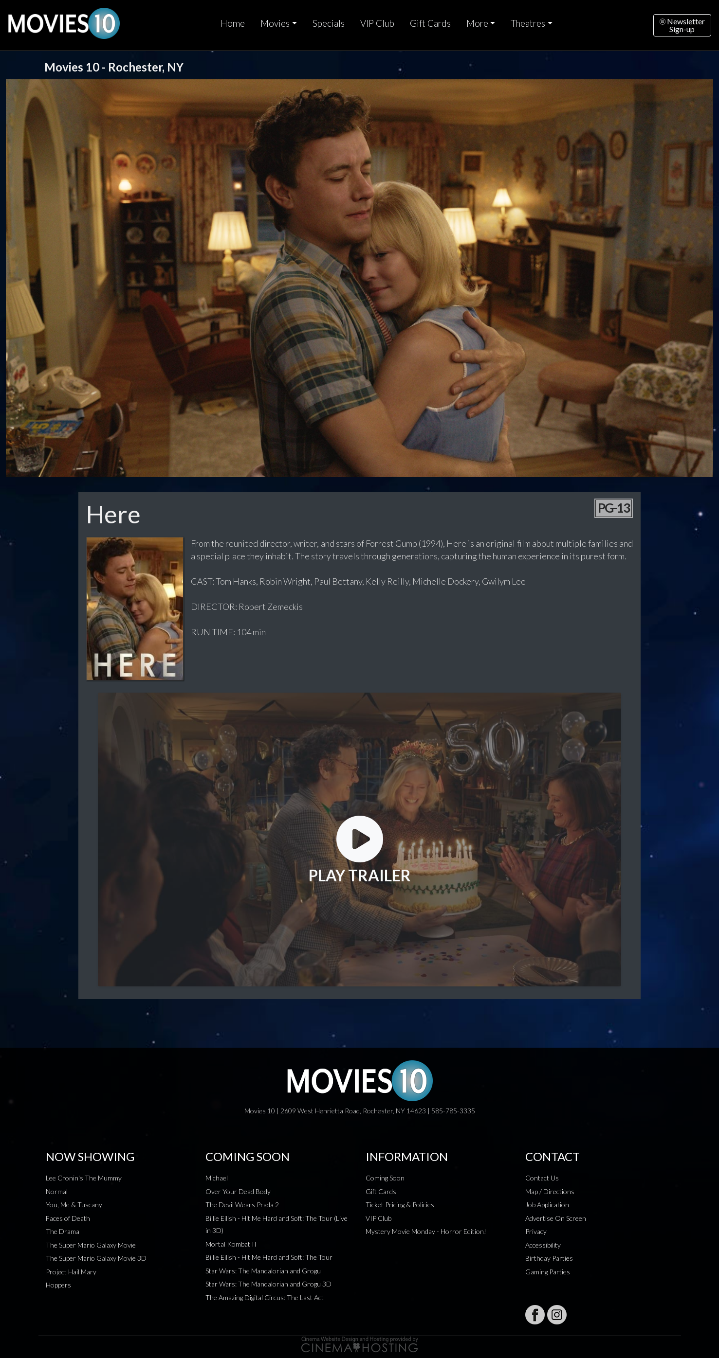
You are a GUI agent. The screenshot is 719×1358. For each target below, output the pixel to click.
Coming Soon (385, 1178)
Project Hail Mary (71, 1272)
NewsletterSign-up (682, 25)
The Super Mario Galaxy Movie (91, 1245)
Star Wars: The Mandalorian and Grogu (263, 1271)
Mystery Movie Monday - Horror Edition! (426, 1231)
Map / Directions (549, 1191)
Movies (275, 23)
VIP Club (377, 23)
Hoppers (58, 1285)
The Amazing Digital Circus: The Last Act (264, 1297)
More (477, 23)
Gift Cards (430, 23)
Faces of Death (68, 1218)
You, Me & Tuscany (74, 1204)
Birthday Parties (549, 1258)
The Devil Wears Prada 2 (242, 1204)
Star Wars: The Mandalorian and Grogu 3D (268, 1284)
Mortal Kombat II (231, 1244)
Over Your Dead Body (238, 1191)
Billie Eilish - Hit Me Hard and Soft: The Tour (268, 1257)
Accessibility (543, 1245)
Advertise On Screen (555, 1218)
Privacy (536, 1231)
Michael (216, 1178)
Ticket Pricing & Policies (400, 1204)
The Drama (62, 1231)
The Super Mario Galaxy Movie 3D (96, 1258)
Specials (329, 23)
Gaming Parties (547, 1272)
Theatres (528, 23)
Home (233, 23)
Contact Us (542, 1178)
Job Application (547, 1204)
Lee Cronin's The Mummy (84, 1178)
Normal (57, 1191)
